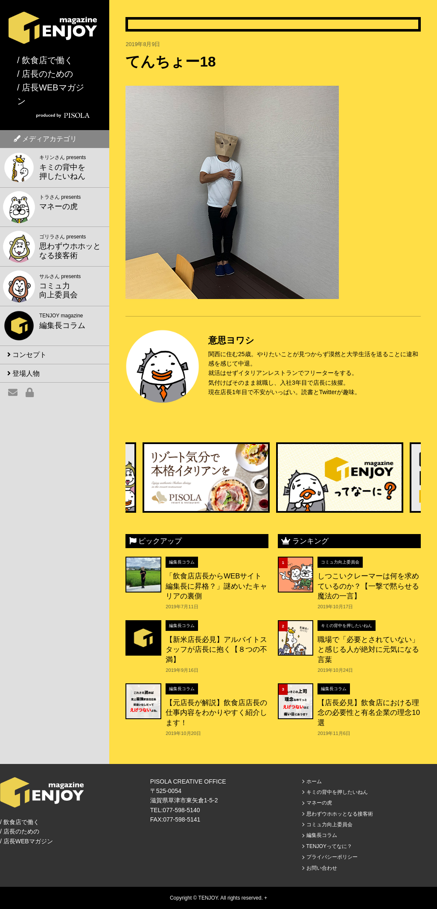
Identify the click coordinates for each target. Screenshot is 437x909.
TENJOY (208, 898)
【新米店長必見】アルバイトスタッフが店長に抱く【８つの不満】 (216, 650)
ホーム (314, 781)
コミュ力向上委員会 (340, 562)
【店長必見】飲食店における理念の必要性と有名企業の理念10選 (369, 713)
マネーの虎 (319, 803)
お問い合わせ (321, 868)
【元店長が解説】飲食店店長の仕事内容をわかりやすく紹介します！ (216, 713)
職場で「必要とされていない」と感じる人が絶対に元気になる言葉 (368, 650)
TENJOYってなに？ (329, 846)
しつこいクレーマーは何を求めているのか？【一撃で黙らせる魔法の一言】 (368, 586)
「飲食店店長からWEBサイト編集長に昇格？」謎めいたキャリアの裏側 (216, 586)
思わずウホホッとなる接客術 (339, 814)
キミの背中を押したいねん (346, 625)
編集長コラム (182, 562)
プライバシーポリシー (332, 857)
